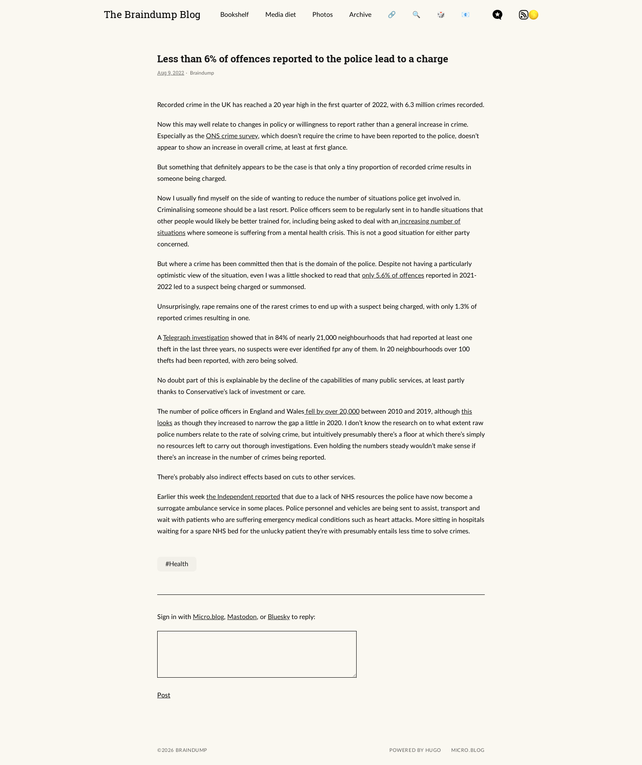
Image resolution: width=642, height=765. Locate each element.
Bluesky (279, 617)
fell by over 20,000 (331, 411)
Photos (322, 14)
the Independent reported (243, 497)
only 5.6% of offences (393, 275)
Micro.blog (208, 617)
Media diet (280, 14)
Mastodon (242, 617)
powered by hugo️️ (415, 750)
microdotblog (497, 15)
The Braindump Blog (152, 14)
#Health (176, 564)
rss (524, 15)
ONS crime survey (232, 136)
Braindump (190, 750)
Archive (360, 14)
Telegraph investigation (196, 338)
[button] (533, 15)
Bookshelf (234, 14)
